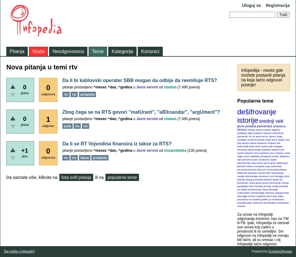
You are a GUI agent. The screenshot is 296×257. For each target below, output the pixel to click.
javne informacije (272, 183)
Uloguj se (251, 5)
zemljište (242, 139)
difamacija (282, 163)
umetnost (264, 176)
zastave (279, 153)
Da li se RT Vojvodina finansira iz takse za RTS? (117, 143)
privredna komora (246, 169)
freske (275, 156)
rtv (253, 136)
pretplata (242, 133)
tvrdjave (272, 143)
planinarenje (243, 163)
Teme (98, 51)
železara (269, 193)
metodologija (257, 193)
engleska (261, 196)
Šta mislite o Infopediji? (19, 251)
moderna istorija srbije (259, 139)
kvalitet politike (260, 199)
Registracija (278, 5)
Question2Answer (280, 251)
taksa (265, 189)
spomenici (242, 136)
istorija (285, 183)
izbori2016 (277, 133)
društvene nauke (268, 159)
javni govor (270, 163)
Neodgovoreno (68, 51)
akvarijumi (265, 156)
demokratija (251, 176)
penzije (267, 186)
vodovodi (257, 202)
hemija (251, 129)
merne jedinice (261, 153)
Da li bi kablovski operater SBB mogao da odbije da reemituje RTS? (139, 80)
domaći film (264, 173)
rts (250, 136)
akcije (275, 179)
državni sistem (263, 129)
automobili (276, 166)
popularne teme (122, 177)
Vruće (38, 51)
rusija (280, 196)
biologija (279, 176)
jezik (251, 146)
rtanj (253, 163)
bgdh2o (276, 129)
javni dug (271, 196)
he (250, 199)
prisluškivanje (244, 202)
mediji (275, 186)
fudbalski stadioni (270, 149)
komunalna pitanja (277, 169)
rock (271, 176)
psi (281, 179)
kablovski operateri (247, 173)
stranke (241, 206)
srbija (279, 136)
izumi (247, 156)
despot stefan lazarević (254, 143)
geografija (242, 186)
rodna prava (255, 183)
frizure (260, 163)
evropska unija (262, 166)
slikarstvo (285, 156)
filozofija (273, 189)
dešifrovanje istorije (256, 116)
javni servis (262, 136)
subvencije (267, 146)
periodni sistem (245, 166)
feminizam (242, 183)
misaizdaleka (175, 150)
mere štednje (256, 186)
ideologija (242, 196)
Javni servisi (147, 87)
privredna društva (262, 179)
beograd (278, 146)
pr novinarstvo (276, 199)
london (252, 196)
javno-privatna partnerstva (254, 126)
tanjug (249, 179)
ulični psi (261, 169)
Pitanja (17, 51)
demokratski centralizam (276, 202)
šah (239, 159)
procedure (242, 199)
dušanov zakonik (262, 133)
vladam (170, 87)
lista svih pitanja (76, 177)
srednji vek (271, 121)
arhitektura (279, 126)
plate (250, 133)
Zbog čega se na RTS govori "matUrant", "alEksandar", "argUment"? (141, 112)
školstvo (242, 129)
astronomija (254, 149)
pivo (272, 153)
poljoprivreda (282, 193)
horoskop (242, 149)
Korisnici (150, 51)
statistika (255, 156)
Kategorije (122, 51)
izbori (257, 146)
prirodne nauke (250, 159)
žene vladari (278, 139)
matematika (243, 193)
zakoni (272, 136)
